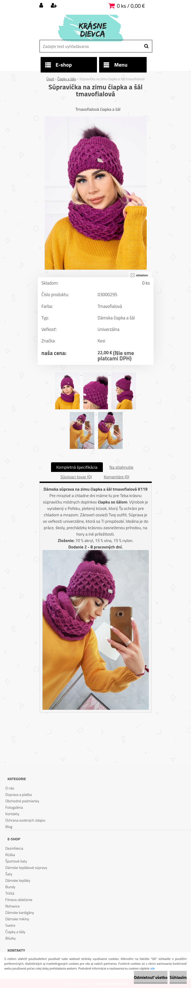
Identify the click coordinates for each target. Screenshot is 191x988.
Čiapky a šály (66, 79)
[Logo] (95, 28)
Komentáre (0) (116, 477)
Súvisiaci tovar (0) (76, 477)
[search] (146, 46)
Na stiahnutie (122, 467)
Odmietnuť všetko (150, 977)
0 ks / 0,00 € (131, 6)
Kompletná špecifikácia (77, 467)
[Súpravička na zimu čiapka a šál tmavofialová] (96, 118)
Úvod (50, 79)
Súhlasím (178, 977)
